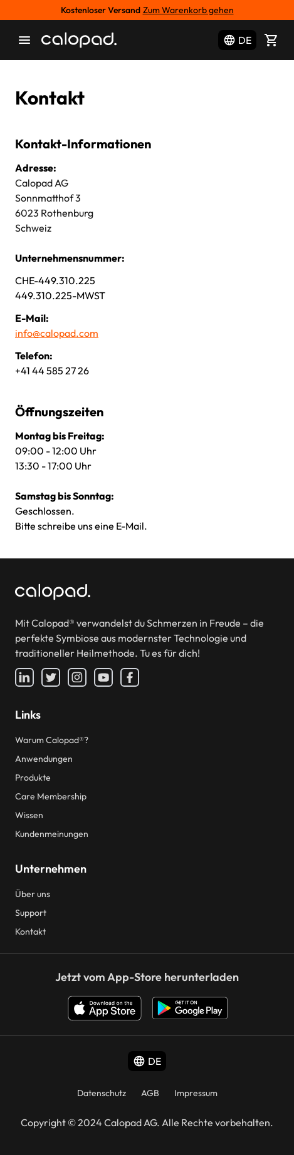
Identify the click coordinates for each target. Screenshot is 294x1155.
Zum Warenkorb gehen (188, 10)
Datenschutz (101, 1093)
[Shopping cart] (271, 40)
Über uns (32, 894)
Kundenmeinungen (51, 833)
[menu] (24, 40)
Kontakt (30, 931)
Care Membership (51, 796)
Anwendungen (44, 758)
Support (30, 912)
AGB (150, 1093)
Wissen (29, 815)
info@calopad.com (56, 333)
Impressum (196, 1093)
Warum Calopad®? (51, 740)
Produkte (33, 777)
